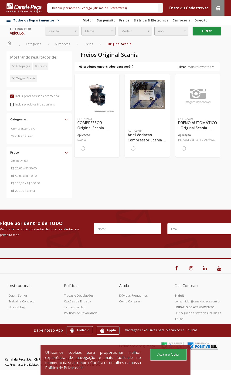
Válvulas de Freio (22, 136)
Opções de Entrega (77, 301)
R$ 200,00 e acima (23, 191)
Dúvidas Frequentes (133, 295)
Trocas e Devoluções (79, 295)
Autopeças (23, 66)
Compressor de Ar (23, 129)
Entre (174, 8)
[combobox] (62, 31)
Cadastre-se (197, 8)
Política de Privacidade (64, 367)
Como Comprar (129, 301)
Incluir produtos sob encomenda (34, 96)
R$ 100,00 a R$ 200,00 (25, 183)
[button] (39, 119)
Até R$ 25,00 (19, 161)
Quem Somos (18, 295)
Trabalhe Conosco (21, 301)
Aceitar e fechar (168, 354)
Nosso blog (16, 307)
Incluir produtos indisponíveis (32, 104)
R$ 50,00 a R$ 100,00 (24, 176)
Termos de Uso (74, 307)
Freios (42, 66)
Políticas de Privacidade (81, 313)
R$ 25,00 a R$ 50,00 (24, 168)
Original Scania (25, 78)
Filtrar (207, 31)
